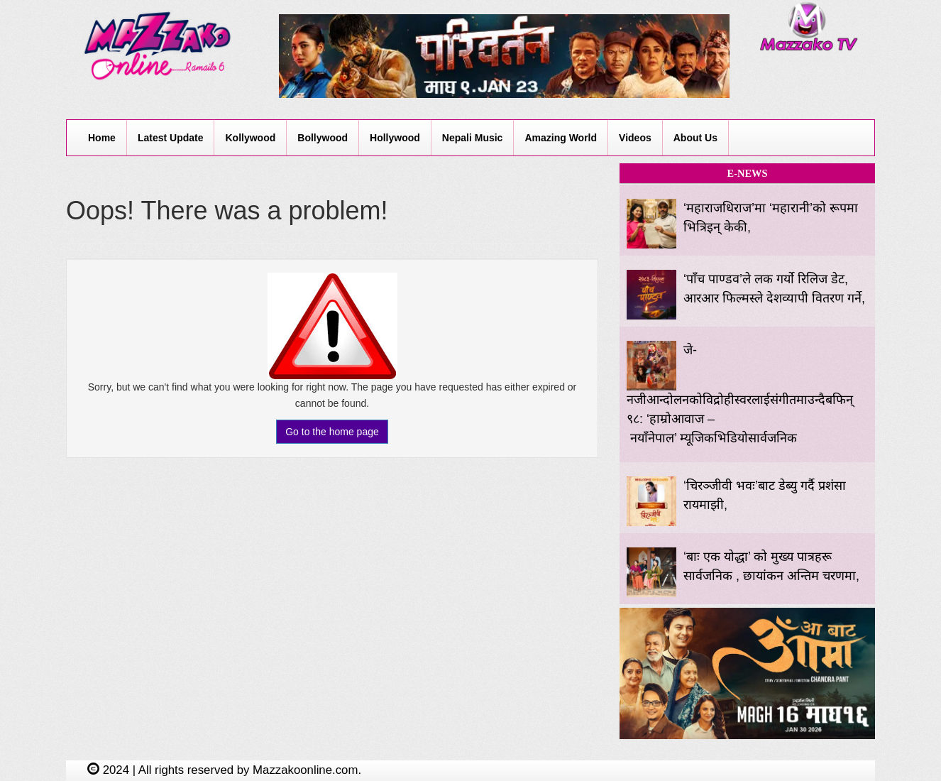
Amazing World (560, 137)
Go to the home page (332, 431)
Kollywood (250, 137)
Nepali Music (472, 137)
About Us (695, 137)
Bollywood (322, 137)
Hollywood (395, 137)
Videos (635, 137)
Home (102, 137)
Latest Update (171, 137)
